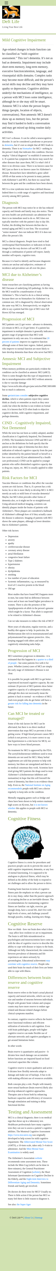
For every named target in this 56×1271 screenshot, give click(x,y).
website (38, 1158)
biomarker (27, 148)
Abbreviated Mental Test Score (38, 1142)
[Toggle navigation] (6, 3)
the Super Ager (24, 1204)
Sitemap (38, 1217)
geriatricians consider (18, 395)
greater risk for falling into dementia (25, 703)
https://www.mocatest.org (20, 1135)
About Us (28, 1217)
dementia (8, 145)
